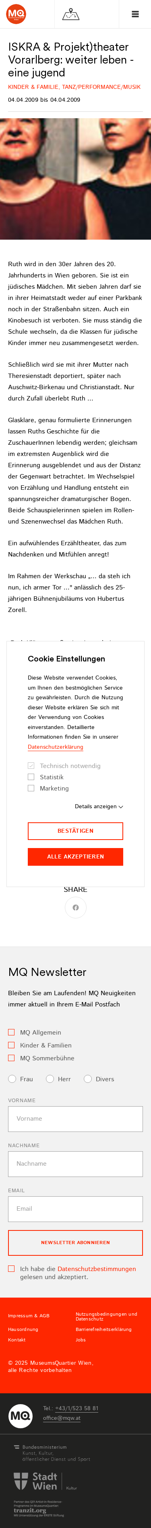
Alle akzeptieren (75, 857)
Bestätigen (75, 831)
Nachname (23, 1146)
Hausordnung (23, 1329)
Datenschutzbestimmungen (97, 1269)
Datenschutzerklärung (55, 747)
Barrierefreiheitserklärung (104, 1329)
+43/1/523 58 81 (76, 1409)
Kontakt (17, 1340)
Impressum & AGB (29, 1316)
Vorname (22, 1101)
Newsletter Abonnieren (75, 1242)
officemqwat (62, 1418)
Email (16, 1191)
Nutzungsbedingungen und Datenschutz (107, 1317)
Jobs (81, 1340)
